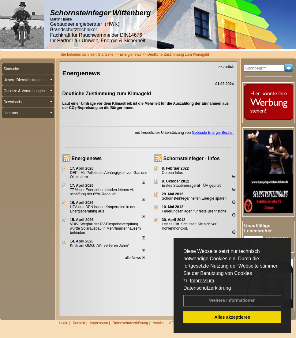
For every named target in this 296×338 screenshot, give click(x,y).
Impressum (202, 280)
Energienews (87, 158)
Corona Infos (172, 173)
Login (63, 323)
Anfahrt (159, 323)
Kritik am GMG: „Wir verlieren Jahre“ (99, 245)
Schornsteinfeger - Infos (191, 158)
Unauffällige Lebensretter (258, 228)
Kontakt (79, 323)
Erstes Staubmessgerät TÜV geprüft (191, 185)
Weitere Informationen (232, 300)
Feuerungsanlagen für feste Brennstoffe (194, 211)
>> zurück (226, 67)
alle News (135, 258)
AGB (173, 323)
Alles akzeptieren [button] (232, 317)
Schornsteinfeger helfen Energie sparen (194, 198)
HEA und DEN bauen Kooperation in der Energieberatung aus (103, 209)
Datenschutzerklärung (207, 288)
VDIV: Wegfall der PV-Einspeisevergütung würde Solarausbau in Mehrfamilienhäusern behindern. (105, 228)
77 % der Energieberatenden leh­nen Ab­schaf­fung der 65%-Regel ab (103, 192)
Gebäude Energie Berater (213, 132)
